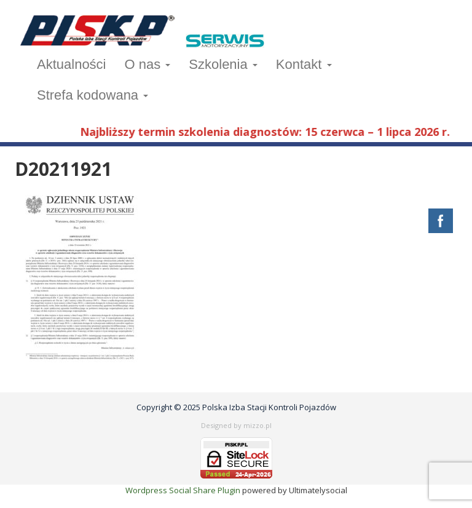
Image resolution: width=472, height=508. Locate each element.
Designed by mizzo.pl (236, 425)
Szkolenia (223, 64)
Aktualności (71, 64)
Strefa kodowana (92, 95)
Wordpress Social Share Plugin (183, 490)
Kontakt (304, 64)
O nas (148, 64)
